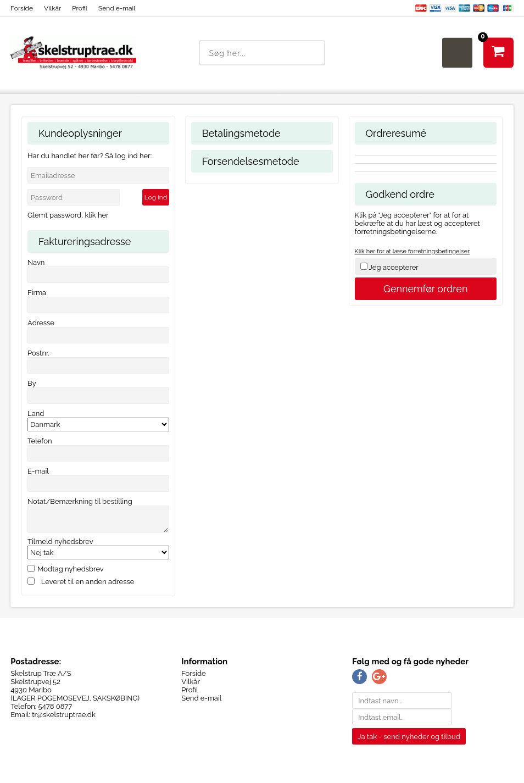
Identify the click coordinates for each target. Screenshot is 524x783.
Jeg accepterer (394, 267)
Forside (21, 8)
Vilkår (52, 8)
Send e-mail (116, 8)
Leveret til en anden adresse (88, 581)
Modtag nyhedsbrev (70, 569)
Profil (79, 8)
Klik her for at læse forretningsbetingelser (412, 251)
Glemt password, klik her (68, 215)
